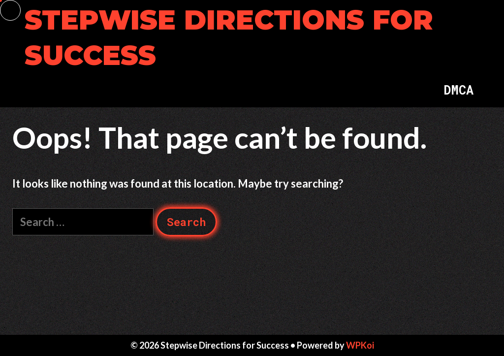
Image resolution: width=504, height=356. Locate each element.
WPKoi (360, 345)
